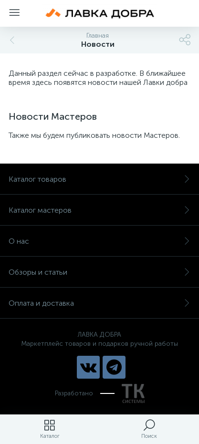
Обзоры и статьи (99, 272)
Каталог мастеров (99, 210)
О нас (99, 241)
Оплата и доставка (99, 303)
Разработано (100, 393)
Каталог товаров (99, 179)
